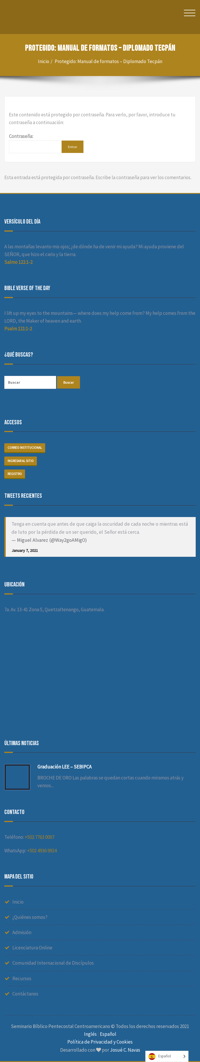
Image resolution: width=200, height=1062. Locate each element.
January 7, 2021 (25, 550)
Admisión (21, 932)
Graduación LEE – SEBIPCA (64, 767)
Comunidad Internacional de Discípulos (53, 963)
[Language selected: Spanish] (166, 1056)
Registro (14, 474)
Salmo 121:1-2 (18, 262)
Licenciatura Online (32, 947)
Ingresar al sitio (20, 461)
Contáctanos (25, 994)
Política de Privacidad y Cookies (100, 1042)
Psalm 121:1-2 (18, 328)
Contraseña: (35, 143)
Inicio (43, 61)
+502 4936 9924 (42, 850)
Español (108, 1034)
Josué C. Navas (125, 1050)
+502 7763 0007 (39, 837)
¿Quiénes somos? (29, 917)
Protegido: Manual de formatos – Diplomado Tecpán (108, 61)
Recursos (21, 978)
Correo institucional (24, 448)
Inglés (90, 1034)
